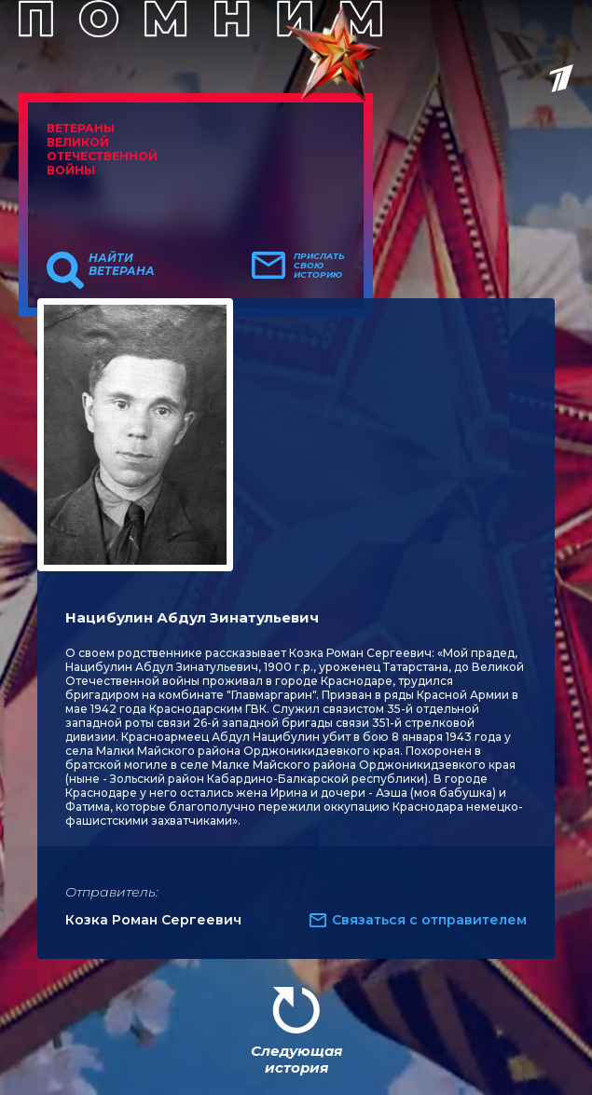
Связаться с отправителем (429, 919)
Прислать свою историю (319, 266)
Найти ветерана (122, 265)
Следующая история (296, 1059)
